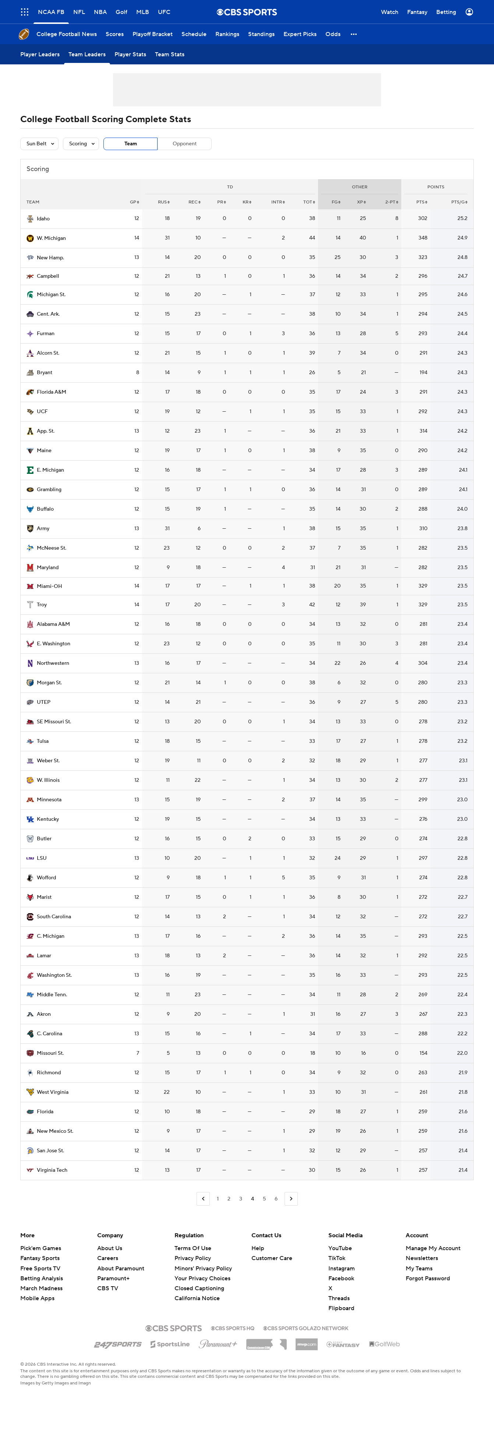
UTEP (43, 702)
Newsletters (422, 1258)
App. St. (45, 431)
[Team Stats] (170, 54)
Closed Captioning (199, 1288)
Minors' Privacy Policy (203, 1268)
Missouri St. (50, 1053)
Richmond (49, 1073)
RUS (164, 202)
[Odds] (333, 34)
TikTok (336, 1258)
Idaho (43, 219)
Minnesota (49, 800)
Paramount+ (113, 1278)
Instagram (341, 1268)
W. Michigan (51, 238)
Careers (107, 1258)
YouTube (340, 1248)
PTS (421, 202)
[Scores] (114, 34)
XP (361, 202)
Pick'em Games (40, 1248)
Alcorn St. (48, 353)
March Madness (41, 1288)
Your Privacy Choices (202, 1278)
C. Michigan (50, 936)
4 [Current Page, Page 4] (252, 1199)
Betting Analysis (41, 1278)
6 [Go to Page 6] (276, 1199)
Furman (45, 333)
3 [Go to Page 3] (240, 1199)
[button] (354, 34)
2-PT (391, 202)
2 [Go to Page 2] (228, 1199)
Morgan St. (49, 683)
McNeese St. (51, 548)
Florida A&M (51, 392)
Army (43, 528)
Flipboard (341, 1308)
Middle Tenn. (52, 995)
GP (134, 202)
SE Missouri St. (54, 722)
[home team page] (30, 219)
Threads (339, 1298)
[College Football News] (66, 34)
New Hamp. (50, 258)
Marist (44, 897)
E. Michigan (50, 470)
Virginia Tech (52, 1170)
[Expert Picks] (300, 34)
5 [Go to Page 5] (264, 1199)
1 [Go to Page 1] (218, 1199)
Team (130, 144)
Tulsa (43, 741)
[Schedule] (194, 34)
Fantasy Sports (40, 1258)
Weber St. (48, 761)
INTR (278, 202)
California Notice (197, 1298)
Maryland (48, 567)
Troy (42, 605)
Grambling (49, 489)
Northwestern (53, 663)
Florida (45, 1112)
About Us (109, 1248)
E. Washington (53, 644)
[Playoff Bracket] (152, 34)
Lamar (44, 956)
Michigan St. (51, 294)
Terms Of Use (192, 1248)
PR (221, 202)
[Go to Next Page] (291, 1199)
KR (247, 202)
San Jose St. (50, 1151)
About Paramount (120, 1268)
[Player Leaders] (40, 54)
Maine (44, 450)
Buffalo (45, 509)
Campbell (48, 276)
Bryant (44, 372)
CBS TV (107, 1288)
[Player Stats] (130, 54)
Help (257, 1248)
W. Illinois (48, 780)
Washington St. (54, 975)
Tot (309, 202)
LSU (42, 858)
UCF (42, 411)
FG (336, 202)
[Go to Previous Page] (203, 1199)
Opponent (185, 144)
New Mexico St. (55, 1131)
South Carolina (54, 917)
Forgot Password (428, 1278)
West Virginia (52, 1092)
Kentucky (48, 819)
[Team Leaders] (87, 54)
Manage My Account (433, 1248)
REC (194, 202)
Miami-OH (49, 586)
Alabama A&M (53, 624)
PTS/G (459, 202)
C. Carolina (49, 1034)
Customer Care (271, 1258)
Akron (44, 1014)
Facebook (341, 1278)
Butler (44, 839)
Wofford (46, 878)
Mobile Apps (37, 1298)
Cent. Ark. (48, 314)
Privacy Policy (192, 1258)
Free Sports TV (40, 1268)
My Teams (419, 1268)
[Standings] (261, 34)
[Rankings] (227, 34)
